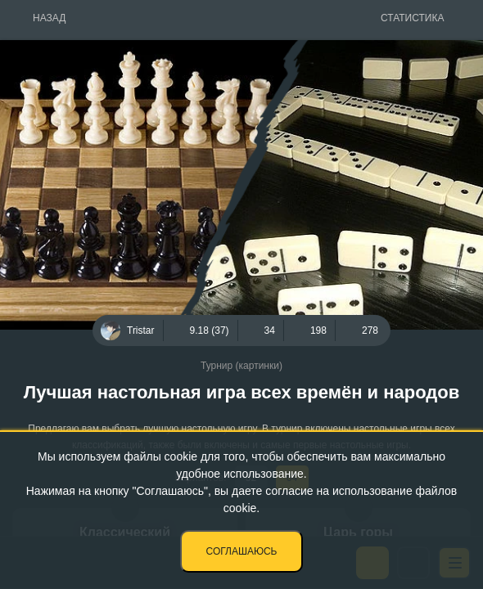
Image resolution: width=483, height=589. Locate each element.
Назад (49, 18)
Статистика (412, 18)
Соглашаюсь (242, 551)
